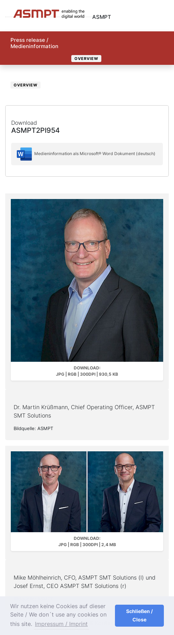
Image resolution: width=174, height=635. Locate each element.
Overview (86, 58)
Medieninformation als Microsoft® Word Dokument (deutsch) (85, 154)
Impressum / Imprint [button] (61, 623)
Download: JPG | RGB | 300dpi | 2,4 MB (87, 541)
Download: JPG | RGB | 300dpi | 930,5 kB (87, 371)
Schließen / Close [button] (139, 615)
